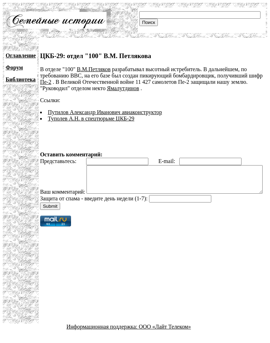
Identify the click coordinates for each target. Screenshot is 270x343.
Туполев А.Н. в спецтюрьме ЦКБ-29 (91, 118)
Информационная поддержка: (102, 337)
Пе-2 (45, 82)
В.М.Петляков (94, 69)
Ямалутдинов (123, 88)
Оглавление (21, 55)
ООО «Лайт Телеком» (165, 337)
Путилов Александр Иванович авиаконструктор (105, 112)
